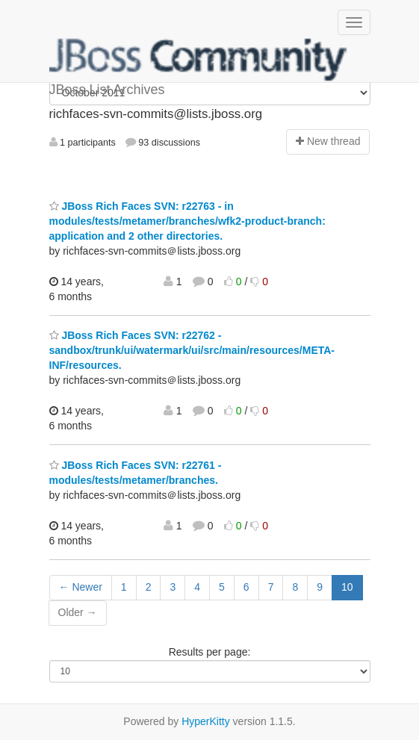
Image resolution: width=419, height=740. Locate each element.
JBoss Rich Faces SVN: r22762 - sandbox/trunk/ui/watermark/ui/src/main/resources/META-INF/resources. (192, 350)
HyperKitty (205, 721)
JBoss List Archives (198, 59)
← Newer (80, 587)
